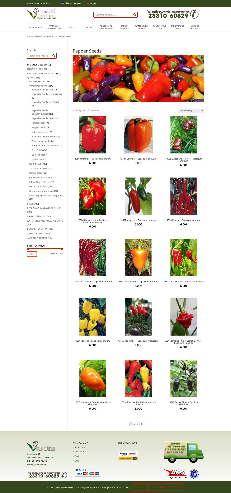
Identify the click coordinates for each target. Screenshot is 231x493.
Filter (31, 254)
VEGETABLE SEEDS (49, 36)
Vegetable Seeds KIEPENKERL (46, 102)
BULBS (89, 27)
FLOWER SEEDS (36, 81)
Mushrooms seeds (38, 186)
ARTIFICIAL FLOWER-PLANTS (53, 27)
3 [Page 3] (137, 423)
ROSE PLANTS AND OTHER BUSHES (44, 208)
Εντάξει (138, 487)
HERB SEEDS (35, 163)
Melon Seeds (38, 159)
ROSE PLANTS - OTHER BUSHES (107, 27)
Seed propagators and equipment (46, 195)
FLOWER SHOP (35, 27)
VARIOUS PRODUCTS (195, 27)
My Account (80, 447)
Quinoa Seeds (38, 154)
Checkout (79, 451)
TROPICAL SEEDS (37, 168)
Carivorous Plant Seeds (40, 177)
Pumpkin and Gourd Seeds (45, 145)
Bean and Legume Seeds (44, 136)
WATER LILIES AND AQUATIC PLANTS (45, 220)
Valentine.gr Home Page (39, 3)
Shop (77, 460)
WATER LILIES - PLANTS (142, 27)
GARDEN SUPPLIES (124, 27)
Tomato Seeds (38, 122)
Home (30, 36)
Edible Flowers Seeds (39, 182)
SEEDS (71, 27)
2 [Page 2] (134, 423)
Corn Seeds (37, 150)
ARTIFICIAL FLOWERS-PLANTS (41, 73)
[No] (227, 487)
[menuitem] (71, 3)
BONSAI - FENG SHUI (159, 27)
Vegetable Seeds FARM (43, 118)
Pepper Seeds (38, 127)
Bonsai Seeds (35, 172)
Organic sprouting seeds (41, 191)
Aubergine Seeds (40, 132)
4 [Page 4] (141, 423)
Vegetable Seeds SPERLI (43, 89)
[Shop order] (191, 111)
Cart (77, 456)
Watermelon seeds (41, 141)
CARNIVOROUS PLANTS (177, 27)
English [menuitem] (93, 3)
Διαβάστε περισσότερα (166, 487)
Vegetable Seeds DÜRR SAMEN (47, 94)
